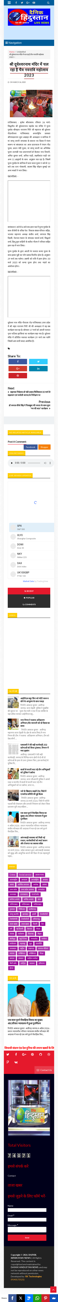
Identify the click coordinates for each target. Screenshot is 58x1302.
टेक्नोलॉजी (13, 919)
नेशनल (29, 928)
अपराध (45, 879)
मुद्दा (30, 943)
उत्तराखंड (13, 894)
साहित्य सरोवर (32, 958)
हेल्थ (11, 968)
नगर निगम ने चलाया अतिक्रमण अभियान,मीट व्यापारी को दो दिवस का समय (35, 723)
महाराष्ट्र (22, 943)
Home (12, 52)
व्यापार (12, 953)
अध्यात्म (24, 879)
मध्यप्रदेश (34, 938)
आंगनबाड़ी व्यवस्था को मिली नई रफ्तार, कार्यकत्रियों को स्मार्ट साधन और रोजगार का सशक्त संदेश (33, 840)
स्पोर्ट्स (23, 963)
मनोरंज (44, 938)
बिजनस (31, 933)
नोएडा (38, 928)
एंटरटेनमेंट (35, 894)
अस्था (12, 884)
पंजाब (12, 933)
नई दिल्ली (19, 928)
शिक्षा (41, 953)
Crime (12, 874)
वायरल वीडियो (43, 948)
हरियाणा (42, 963)
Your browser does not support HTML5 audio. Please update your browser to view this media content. (31, 463)
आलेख (35, 884)
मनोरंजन (13, 943)
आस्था (44, 884)
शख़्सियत (32, 953)
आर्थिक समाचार (23, 884)
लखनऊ (31, 948)
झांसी (34, 914)
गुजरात (12, 909)
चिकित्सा (22, 909)
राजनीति (39, 943)
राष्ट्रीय (22, 948)
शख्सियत (21, 953)
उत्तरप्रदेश (41, 889)
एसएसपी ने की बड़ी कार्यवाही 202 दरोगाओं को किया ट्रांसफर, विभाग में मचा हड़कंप (34, 747)
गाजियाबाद (14, 904)
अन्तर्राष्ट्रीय (35, 879)
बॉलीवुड (12, 938)
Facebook (30, 447)
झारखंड (25, 914)
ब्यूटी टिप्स (23, 938)
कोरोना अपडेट (15, 899)
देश (42, 924)
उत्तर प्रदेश (13, 889)
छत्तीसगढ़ (32, 909)
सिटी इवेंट (13, 963)
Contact (12, 1175)
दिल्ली (35, 924)
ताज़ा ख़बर (25, 924)
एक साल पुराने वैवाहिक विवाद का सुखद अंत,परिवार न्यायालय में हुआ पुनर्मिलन (33, 816)
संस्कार (20, 958)
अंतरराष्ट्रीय (13, 879)
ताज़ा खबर (13, 924)
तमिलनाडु (36, 919)
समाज (12, 958)
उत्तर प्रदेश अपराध (27, 889)
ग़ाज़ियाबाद (37, 904)
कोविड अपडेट (29, 899)
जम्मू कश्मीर (14, 914)
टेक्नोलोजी (25, 919)
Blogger (44, 447)
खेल (39, 899)
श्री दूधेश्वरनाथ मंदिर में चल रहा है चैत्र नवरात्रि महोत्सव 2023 (29, 69)
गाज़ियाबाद (26, 904)
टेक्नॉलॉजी (44, 914)
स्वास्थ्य (32, 963)
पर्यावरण (21, 933)
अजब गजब (39, 874)
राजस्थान (13, 948)
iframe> (29, 652)
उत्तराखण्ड (24, 894)
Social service (25, 874)
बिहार (39, 933)
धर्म (11, 928)
